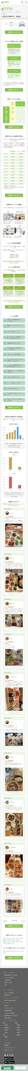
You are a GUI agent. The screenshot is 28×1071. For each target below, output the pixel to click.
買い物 (22, 951)
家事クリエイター (8, 1050)
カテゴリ (10, 12)
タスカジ (3, 12)
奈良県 (18, 1032)
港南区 (18, 940)
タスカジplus (7, 1042)
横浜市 (4, 14)
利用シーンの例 (8, 982)
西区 (14, 938)
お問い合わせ (7, 1018)
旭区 (10, 942)
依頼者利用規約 (8, 1010)
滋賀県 (18, 1035)
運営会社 (6, 1005)
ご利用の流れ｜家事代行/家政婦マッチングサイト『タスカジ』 (15, 301)
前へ (5, 921)
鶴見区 (5, 940)
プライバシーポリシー (9, 1008)
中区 (17, 938)
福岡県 (6, 1036)
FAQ (5, 985)
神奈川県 (17, 12)
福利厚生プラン (8, 995)
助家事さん (7, 1045)
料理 (13, 951)
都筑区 (9, 940)
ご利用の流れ (7, 980)
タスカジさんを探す (9, 977)
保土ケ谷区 (9, 938)
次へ (23, 921)
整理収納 (8, 951)
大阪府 (18, 1025)
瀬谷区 (9, 943)
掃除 (4, 951)
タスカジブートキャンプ (10, 1047)
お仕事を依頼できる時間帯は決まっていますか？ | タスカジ (15, 261)
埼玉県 (6, 1032)
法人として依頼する (9, 992)
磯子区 (18, 942)
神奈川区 (5, 942)
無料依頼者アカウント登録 (10, 975)
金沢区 (5, 943)
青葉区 (13, 942)
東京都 (6, 1025)
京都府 (18, 1030)
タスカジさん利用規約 (9, 1013)
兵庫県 (18, 1027)
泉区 (13, 943)
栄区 (21, 942)
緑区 (4, 938)
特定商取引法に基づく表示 (10, 1015)
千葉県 (6, 1030)
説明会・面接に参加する (10, 1000)
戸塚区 (21, 938)
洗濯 (4, 953)
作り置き (17, 951)
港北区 (13, 940)
